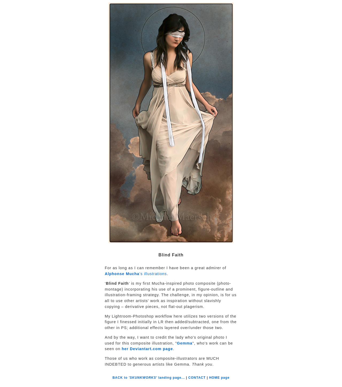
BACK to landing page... (149, 378)
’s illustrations (136, 274)
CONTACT (197, 378)
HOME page (219, 378)
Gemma (184, 343)
